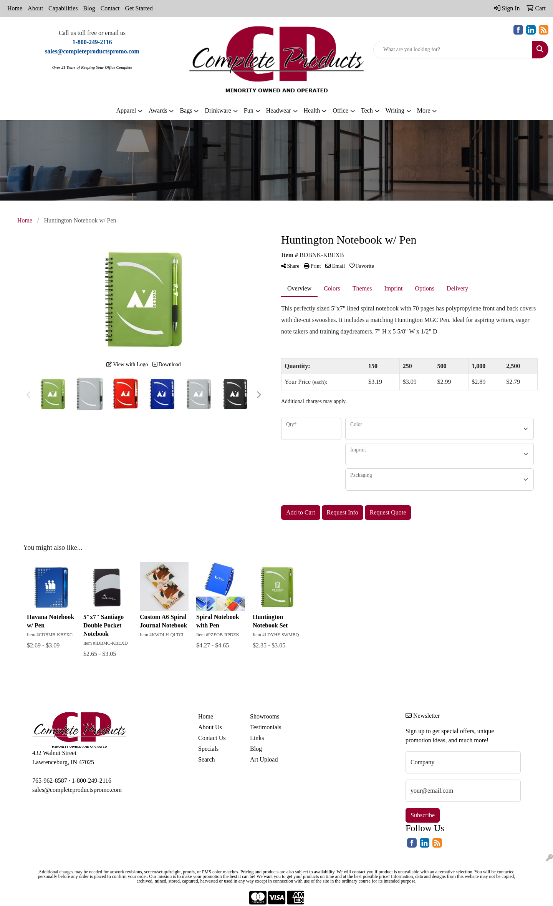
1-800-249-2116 (91, 780)
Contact (110, 8)
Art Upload (264, 759)
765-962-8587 (49, 780)
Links (257, 738)
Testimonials (265, 727)
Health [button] (312, 110)
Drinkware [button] (218, 110)
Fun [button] (248, 110)
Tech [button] (367, 110)
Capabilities (63, 8)
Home (14, 8)
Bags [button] (186, 110)
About (35, 8)
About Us (210, 727)
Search (206, 759)
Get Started (138, 8)
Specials (208, 748)
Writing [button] (395, 110)
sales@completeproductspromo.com (77, 790)
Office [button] (340, 110)
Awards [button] (158, 110)
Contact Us (212, 738)
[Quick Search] (452, 49)
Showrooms (264, 716)
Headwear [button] (278, 110)
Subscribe (423, 815)
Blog (89, 8)
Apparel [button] (126, 110)
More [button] (423, 110)
